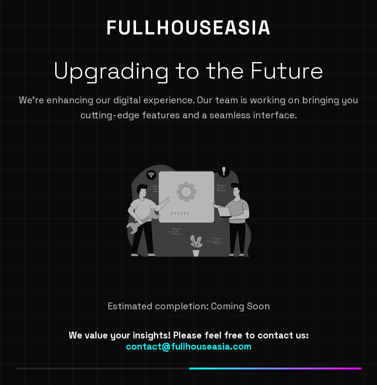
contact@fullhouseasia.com (189, 346)
